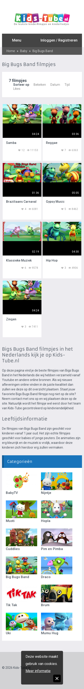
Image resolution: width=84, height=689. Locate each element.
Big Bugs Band (42, 51)
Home (10, 51)
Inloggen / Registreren (59, 40)
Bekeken (40, 84)
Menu (16, 40)
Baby (23, 51)
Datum (55, 84)
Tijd (67, 84)
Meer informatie (38, 671)
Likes (16, 88)
